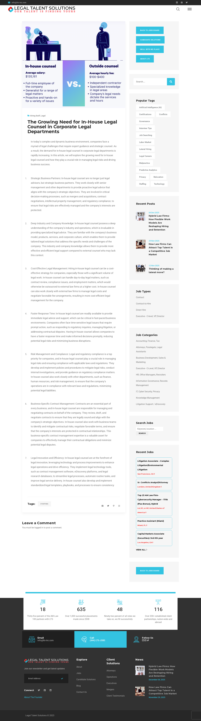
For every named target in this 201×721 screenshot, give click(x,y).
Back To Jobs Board (149, 30)
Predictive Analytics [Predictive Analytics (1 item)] (148, 170)
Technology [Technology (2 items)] (159, 184)
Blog (78, 685)
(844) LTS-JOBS (97, 640)
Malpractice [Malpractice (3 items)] (144, 163)
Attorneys (111, 670)
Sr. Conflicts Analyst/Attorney (152, 482)
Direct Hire (141, 310)
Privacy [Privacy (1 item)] (142, 177)
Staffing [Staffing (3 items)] (142, 184)
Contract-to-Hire (143, 303)
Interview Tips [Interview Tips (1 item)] (145, 128)
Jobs (78, 673)
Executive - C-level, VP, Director (150, 316)
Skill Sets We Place (150, 49)
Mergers (110, 689)
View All (141, 550)
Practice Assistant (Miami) (150, 521)
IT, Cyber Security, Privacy (148, 391)
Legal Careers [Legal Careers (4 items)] (145, 156)
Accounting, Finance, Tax (148, 341)
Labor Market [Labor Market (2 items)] (145, 142)
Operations (112, 677)
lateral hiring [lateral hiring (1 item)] (145, 149)
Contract (140, 297)
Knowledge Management (148, 398)
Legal (43, 116)
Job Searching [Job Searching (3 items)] (145, 135)
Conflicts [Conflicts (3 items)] (163, 114)
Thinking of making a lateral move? (161, 271)
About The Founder (33, 697)
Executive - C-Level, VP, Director (150, 368)
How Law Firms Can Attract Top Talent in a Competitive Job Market (161, 249)
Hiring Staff (35, 116)
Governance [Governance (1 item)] (144, 121)
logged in (38, 527)
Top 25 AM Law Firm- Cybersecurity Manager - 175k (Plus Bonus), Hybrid (152, 499)
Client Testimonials (116, 696)
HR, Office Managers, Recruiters (151, 374)
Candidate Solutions (150, 40)
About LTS (145, 59)
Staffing (44, 504)
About (79, 667)
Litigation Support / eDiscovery (150, 404)
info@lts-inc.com (19, 2)
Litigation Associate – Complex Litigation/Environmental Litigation (153, 465)
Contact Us (81, 692)
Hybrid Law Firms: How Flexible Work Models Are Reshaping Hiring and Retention (159, 223)
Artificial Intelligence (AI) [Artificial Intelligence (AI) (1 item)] (150, 107)
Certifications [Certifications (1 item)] (145, 114)
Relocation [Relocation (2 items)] (158, 177)
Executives (112, 683)
